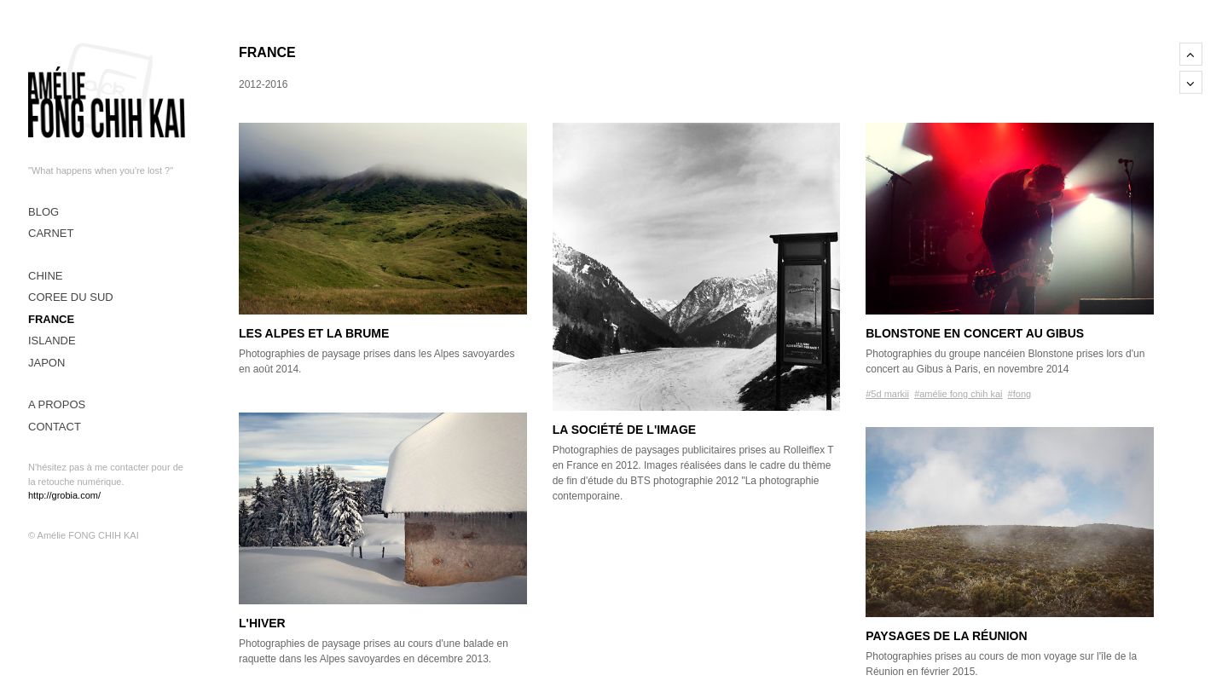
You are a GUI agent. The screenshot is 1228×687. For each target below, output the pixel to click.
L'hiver (262, 623)
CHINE (45, 275)
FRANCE (51, 319)
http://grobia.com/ (64, 495)
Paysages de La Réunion (946, 636)
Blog (43, 211)
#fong (1020, 394)
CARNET (50, 233)
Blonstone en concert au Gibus (975, 333)
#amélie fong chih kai (958, 394)
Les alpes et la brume (314, 333)
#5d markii (887, 394)
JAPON (46, 362)
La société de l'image (625, 429)
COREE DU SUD (70, 297)
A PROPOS (56, 404)
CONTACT (54, 426)
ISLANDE (52, 340)
